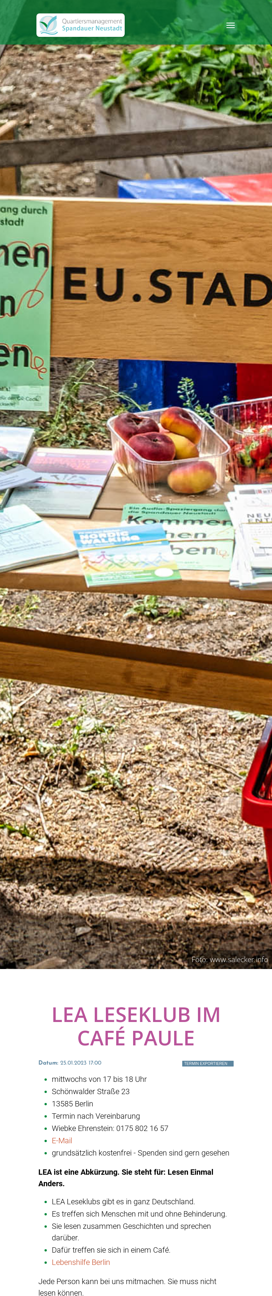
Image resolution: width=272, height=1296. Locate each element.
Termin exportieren (205, 1064)
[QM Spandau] (80, 25)
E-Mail (62, 1140)
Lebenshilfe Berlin (81, 1262)
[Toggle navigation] (230, 25)
